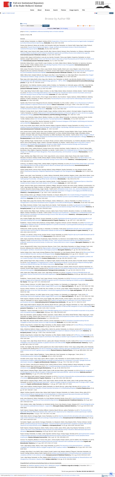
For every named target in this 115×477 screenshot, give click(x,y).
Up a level (24, 23)
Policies (63, 10)
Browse (47, 10)
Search (55, 10)
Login (3, 13)
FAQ (83, 10)
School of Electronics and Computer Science (36, 475)
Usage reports (74, 10)
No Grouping (64, 28)
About (40, 10)
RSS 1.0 (86, 25)
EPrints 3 (12, 475)
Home (32, 10)
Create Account (10, 13)
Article (27, 31)
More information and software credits (70, 475)
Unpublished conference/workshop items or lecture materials (47, 31)
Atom (80, 25)
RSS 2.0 (93, 25)
